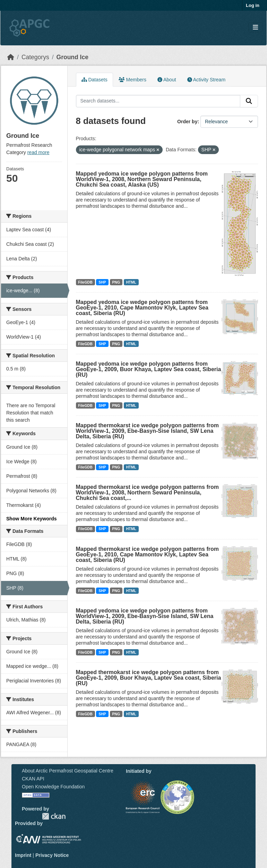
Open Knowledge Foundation (53, 786)
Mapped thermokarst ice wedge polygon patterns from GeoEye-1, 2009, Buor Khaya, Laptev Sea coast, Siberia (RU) (148, 677)
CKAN (54, 816)
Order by (187, 121)
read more (38, 152)
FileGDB (85, 282)
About (166, 79)
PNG (116, 282)
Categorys (35, 57)
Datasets (94, 79)
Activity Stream (206, 79)
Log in (252, 5)
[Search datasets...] (158, 101)
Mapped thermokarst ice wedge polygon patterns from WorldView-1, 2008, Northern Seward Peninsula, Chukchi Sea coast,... (147, 492)
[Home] (10, 57)
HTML (131, 282)
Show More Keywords (31, 518)
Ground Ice (72, 57)
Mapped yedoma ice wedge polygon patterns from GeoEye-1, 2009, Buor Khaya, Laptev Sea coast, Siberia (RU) (148, 369)
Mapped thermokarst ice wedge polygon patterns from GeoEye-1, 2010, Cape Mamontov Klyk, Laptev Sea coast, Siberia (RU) (147, 554)
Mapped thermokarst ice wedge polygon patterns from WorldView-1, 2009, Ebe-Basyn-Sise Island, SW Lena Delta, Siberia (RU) (147, 430)
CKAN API (33, 778)
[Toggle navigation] (255, 28)
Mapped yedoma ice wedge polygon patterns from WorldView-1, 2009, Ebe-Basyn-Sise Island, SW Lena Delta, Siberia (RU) (145, 616)
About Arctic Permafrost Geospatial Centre (67, 770)
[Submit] (249, 101)
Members (132, 79)
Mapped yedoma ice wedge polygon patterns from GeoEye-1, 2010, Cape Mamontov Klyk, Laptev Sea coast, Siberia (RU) (142, 307)
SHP (102, 282)
